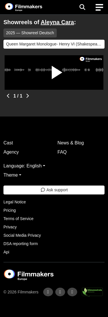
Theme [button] (10, 175)
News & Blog (71, 142)
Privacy (10, 227)
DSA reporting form (20, 243)
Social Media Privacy (22, 235)
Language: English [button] (22, 165)
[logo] (30, 7)
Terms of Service (18, 218)
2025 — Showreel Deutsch (30, 32)
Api (6, 252)
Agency (11, 152)
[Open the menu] (82, 7)
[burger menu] (99, 7)
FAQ (62, 152)
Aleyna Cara (57, 22)
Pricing (9, 210)
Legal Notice (14, 202)
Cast (8, 142)
